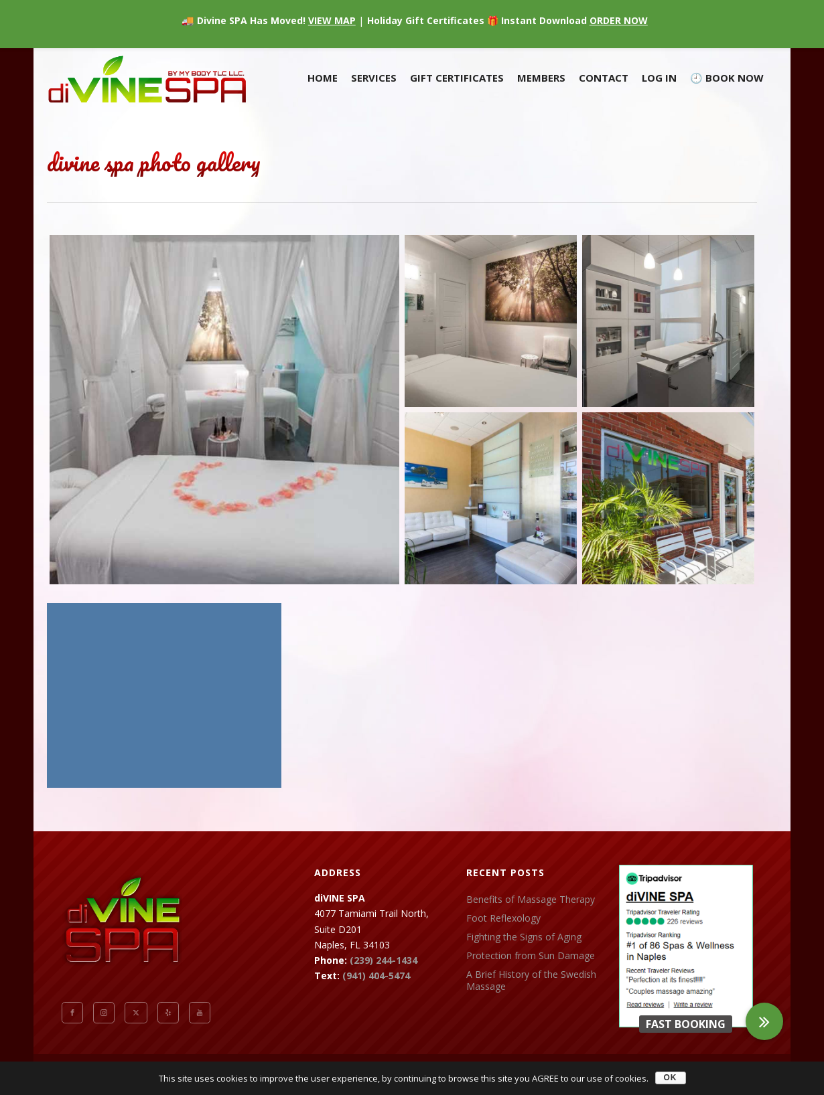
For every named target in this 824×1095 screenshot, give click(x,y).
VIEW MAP (332, 20)
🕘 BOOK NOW (727, 77)
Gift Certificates (457, 77)
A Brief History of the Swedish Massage (531, 980)
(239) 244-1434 (383, 960)
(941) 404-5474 (376, 975)
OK (670, 1077)
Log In (659, 77)
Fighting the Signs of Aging (523, 937)
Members (541, 77)
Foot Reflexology (503, 918)
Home (322, 77)
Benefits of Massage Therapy (530, 900)
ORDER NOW (619, 20)
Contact (603, 77)
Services (374, 77)
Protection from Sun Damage (530, 956)
